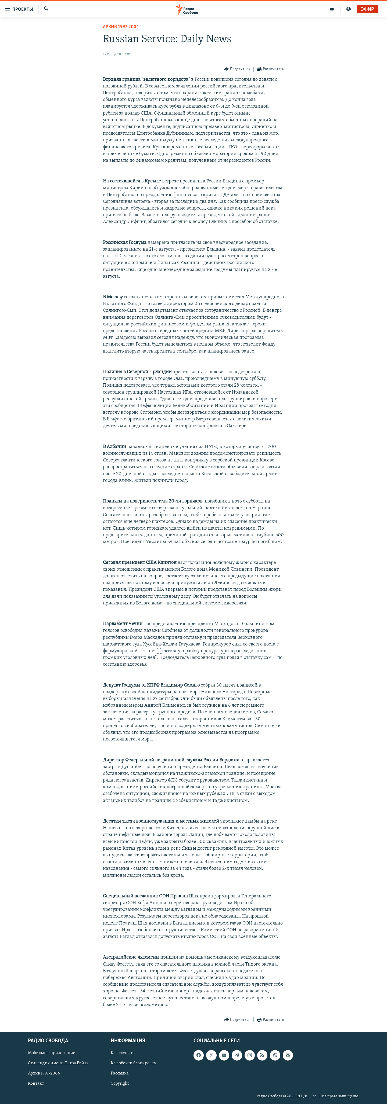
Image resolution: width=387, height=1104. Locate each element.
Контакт (36, 1083)
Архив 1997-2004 (121, 27)
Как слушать (122, 1053)
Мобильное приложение (51, 1053)
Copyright (120, 1083)
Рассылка (120, 1073)
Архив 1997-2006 (44, 1073)
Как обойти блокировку (133, 1063)
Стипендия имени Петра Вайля (58, 1063)
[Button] (237, 69)
